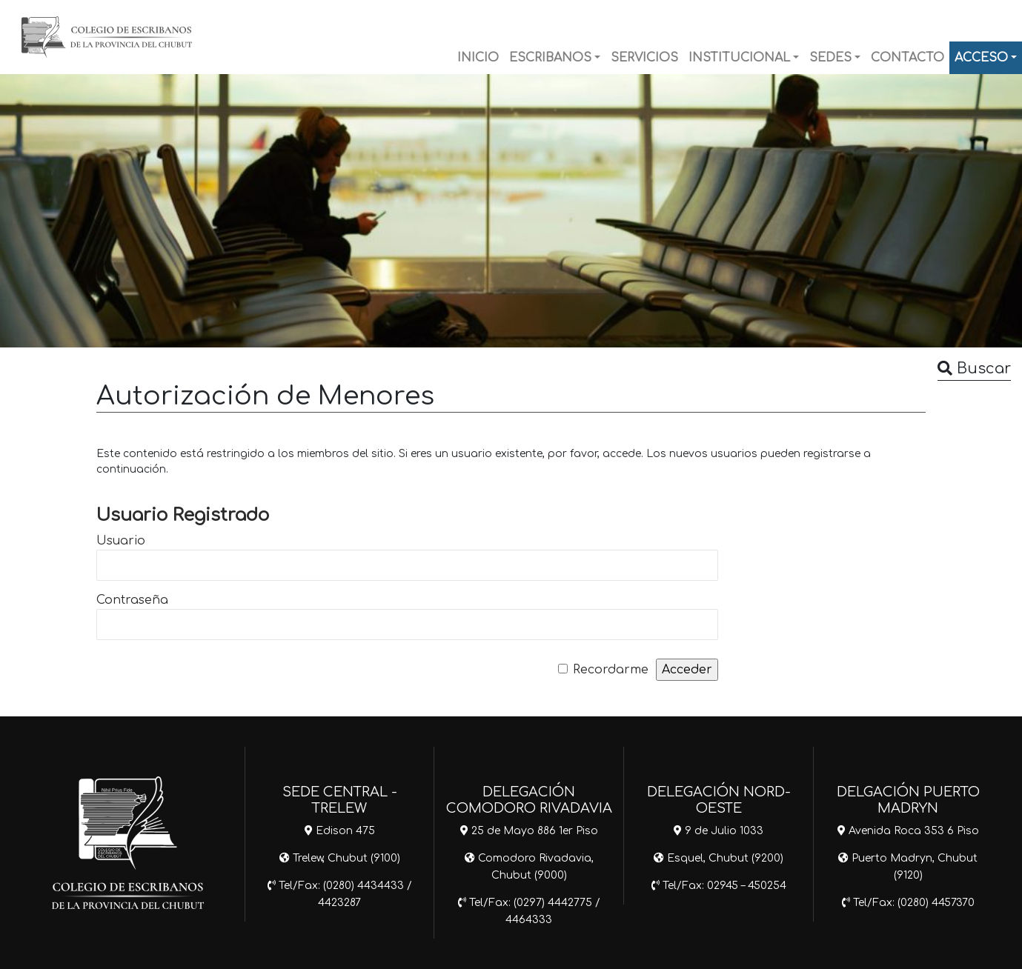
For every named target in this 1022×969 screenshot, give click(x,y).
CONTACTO (907, 57)
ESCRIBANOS (550, 57)
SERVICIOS (644, 57)
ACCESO (981, 57)
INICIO (478, 57)
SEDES (830, 57)
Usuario (120, 540)
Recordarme (610, 669)
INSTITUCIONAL (739, 57)
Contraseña (132, 600)
